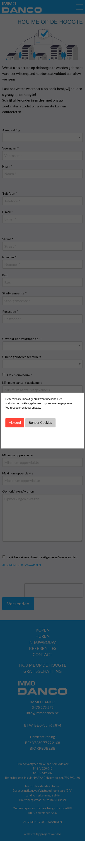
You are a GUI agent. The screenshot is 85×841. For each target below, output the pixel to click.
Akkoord (15, 423)
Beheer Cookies (40, 423)
